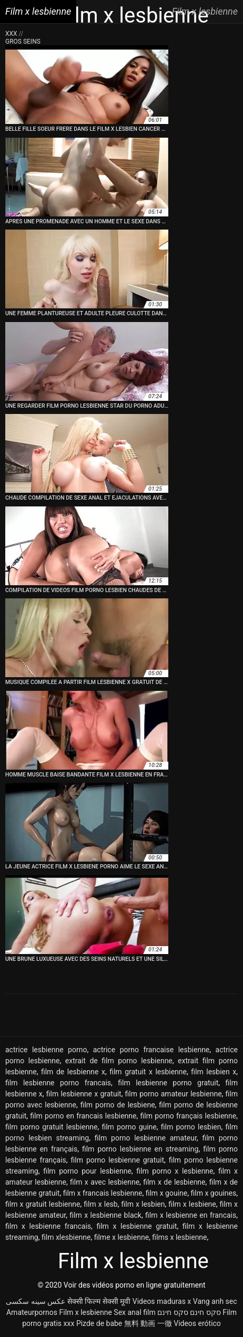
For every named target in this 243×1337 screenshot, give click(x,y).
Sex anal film (134, 1312)
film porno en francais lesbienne (83, 1116)
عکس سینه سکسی (35, 1301)
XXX (12, 33)
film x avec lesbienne (104, 1182)
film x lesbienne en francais (190, 1215)
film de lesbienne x (73, 1071)
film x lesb (100, 1204)
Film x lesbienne (85, 1312)
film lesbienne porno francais (58, 1083)
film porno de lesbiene (117, 1105)
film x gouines (213, 1193)
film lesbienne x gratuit (84, 1094)
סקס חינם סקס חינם (188, 1312)
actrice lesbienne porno (46, 1049)
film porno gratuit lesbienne (51, 1127)
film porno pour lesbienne (87, 1171)
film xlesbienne (66, 1237)
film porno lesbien (191, 1127)
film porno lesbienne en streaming (140, 1149)
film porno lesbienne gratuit (117, 1160)
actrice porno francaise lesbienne (151, 1049)
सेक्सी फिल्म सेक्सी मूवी (98, 1301)
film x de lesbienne (174, 1182)
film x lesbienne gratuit (136, 1226)
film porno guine (129, 1127)
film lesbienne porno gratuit (168, 1083)
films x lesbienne (179, 1237)
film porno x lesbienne (174, 1171)
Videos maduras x (162, 1301)
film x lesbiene (192, 1204)
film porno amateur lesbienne (173, 1094)
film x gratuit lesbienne (42, 1204)
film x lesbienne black (105, 1215)
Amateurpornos (31, 1312)
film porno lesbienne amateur (146, 1138)
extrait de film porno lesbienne (119, 1060)
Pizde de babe (99, 1323)
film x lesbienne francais (48, 1226)
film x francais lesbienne (103, 1193)
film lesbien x (213, 1071)
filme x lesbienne (121, 1237)
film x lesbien (143, 1204)
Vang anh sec (215, 1301)
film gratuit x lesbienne (148, 1071)
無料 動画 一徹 (148, 1323)
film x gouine (167, 1193)
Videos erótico (197, 1323)
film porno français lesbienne (188, 1116)
